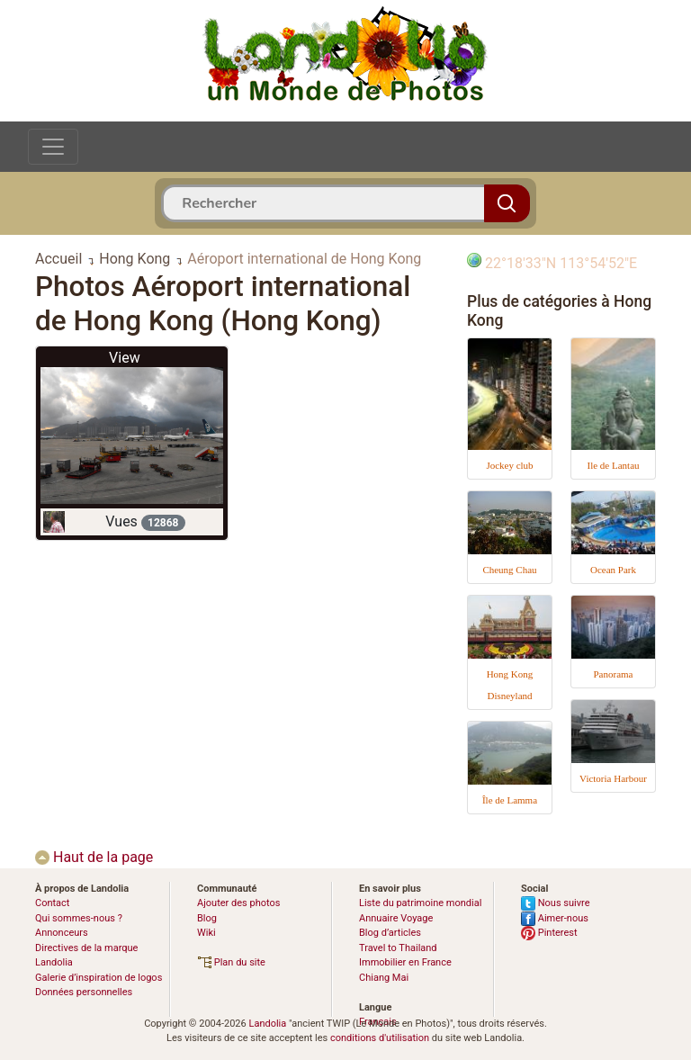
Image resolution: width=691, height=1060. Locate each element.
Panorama (613, 674)
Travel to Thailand (398, 948)
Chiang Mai (383, 978)
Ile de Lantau (613, 465)
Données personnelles (83, 992)
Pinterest (549, 933)
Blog (207, 918)
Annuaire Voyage (396, 918)
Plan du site (231, 962)
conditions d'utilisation (379, 1038)
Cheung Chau (509, 569)
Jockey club (509, 465)
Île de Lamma (509, 800)
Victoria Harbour (613, 778)
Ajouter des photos (238, 903)
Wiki (206, 933)
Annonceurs (61, 933)
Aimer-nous (554, 918)
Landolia (267, 1023)
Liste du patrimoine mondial (420, 903)
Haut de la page (94, 857)
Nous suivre (555, 903)
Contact (52, 903)
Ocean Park (613, 569)
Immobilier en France (405, 962)
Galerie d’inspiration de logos (98, 978)
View (124, 357)
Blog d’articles (390, 933)
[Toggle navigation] (53, 147)
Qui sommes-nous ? (78, 918)
